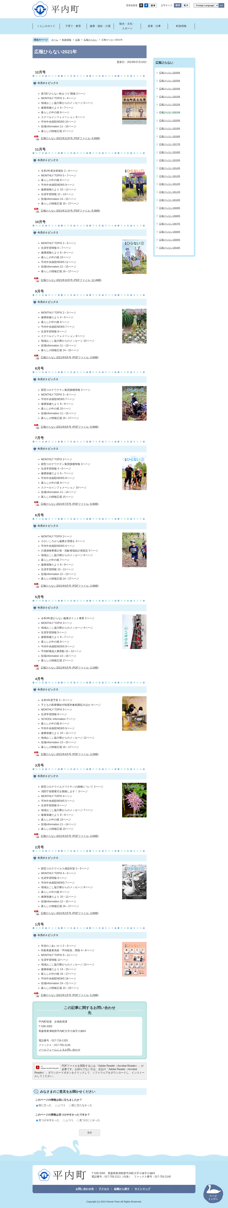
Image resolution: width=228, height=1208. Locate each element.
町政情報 (66, 39)
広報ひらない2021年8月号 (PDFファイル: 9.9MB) (70, 426)
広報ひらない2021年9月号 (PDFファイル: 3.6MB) (70, 357)
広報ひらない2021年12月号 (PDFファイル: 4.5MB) (70, 138)
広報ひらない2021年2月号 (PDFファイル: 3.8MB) (70, 913)
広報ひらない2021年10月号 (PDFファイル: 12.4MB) (71, 280)
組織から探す (122, 1188)
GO (221, 5)
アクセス (104, 1188)
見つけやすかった (47, 1120)
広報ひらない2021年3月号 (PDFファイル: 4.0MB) (70, 836)
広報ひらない (90, 39)
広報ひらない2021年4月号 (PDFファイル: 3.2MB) (70, 754)
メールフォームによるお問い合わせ (59, 1049)
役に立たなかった (80, 1105)
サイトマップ (142, 1188)
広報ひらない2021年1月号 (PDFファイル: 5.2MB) (70, 995)
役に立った (44, 1105)
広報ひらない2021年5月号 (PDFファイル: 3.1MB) (70, 667)
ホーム (54, 39)
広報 (77, 39)
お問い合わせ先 (85, 1188)
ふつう (60, 1105)
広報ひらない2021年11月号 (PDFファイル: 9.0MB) (70, 210)
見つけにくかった (88, 1120)
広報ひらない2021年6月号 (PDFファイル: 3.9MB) (70, 585)
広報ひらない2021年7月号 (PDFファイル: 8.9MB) (70, 504)
